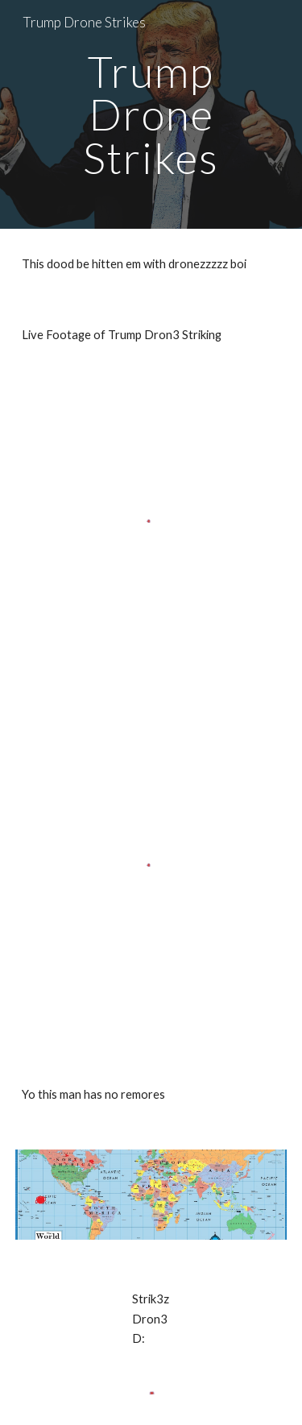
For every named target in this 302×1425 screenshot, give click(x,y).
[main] (151, 114)
